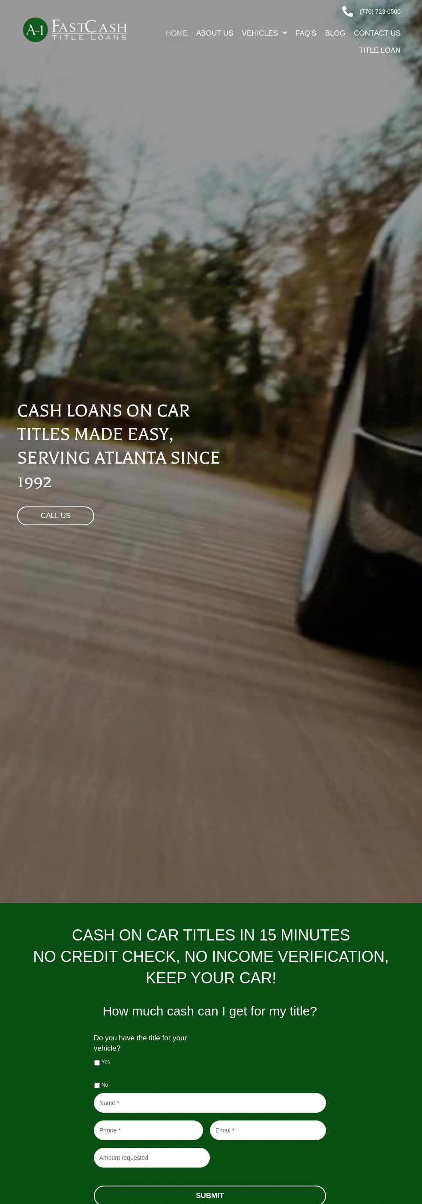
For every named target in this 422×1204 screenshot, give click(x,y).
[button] (55, 516)
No (105, 1085)
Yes (106, 1062)
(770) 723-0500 (380, 11)
